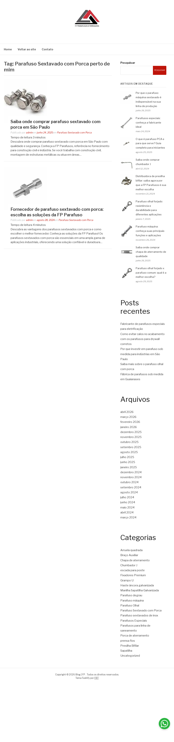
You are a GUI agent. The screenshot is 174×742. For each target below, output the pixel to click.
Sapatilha (126, 650)
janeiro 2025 (128, 467)
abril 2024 (127, 512)
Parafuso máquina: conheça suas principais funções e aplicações (150, 231)
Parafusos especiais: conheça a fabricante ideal (148, 122)
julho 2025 (127, 457)
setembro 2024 (130, 487)
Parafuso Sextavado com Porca (74, 132)
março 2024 (128, 517)
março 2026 (128, 417)
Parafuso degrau (131, 595)
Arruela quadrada (131, 550)
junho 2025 (127, 462)
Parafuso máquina (132, 600)
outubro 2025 (129, 442)
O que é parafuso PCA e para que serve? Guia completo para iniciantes (150, 143)
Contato (47, 49)
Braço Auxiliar (129, 555)
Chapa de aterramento (135, 560)
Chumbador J (128, 565)
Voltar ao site (27, 49)
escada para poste (132, 570)
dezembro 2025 (131, 432)
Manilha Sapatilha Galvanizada (139, 590)
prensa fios (127, 640)
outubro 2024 (129, 482)
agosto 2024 (129, 492)
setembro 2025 (130, 447)
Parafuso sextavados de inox (139, 615)
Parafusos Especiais (133, 620)
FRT (96, 678)
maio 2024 (127, 507)
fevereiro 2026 (130, 422)
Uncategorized (130, 655)
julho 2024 (127, 497)
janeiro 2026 (128, 427)
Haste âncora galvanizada (137, 585)
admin (29, 132)
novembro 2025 (131, 437)
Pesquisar (127, 63)
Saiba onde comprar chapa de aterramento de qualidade (151, 252)
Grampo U (127, 580)
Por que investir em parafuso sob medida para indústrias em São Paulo (141, 354)
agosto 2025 (129, 452)
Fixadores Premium (133, 575)
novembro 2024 (131, 477)
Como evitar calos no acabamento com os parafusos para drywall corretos (142, 339)
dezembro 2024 (131, 472)
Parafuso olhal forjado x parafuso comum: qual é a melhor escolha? (151, 273)
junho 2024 (127, 502)
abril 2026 (127, 412)
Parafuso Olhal (129, 605)
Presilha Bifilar (129, 645)
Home (8, 49)
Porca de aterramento (134, 635)
